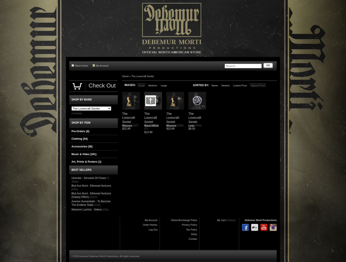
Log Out (153, 229)
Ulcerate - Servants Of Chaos (88, 178)
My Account (100, 65)
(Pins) (198, 125)
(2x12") (93, 197)
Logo (191, 125)
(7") (146, 128)
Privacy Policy (189, 224)
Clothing (79, 138)
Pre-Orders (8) (80, 131)
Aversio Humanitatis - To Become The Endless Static (91, 203)
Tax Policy (191, 229)
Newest (225, 85)
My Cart (221, 220)
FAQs (194, 234)
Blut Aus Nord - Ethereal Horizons (91, 185)
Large (164, 85)
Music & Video (83, 154)
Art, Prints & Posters (86, 161)
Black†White (151, 125)
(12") (135, 125)
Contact (193, 239)
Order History (150, 224)
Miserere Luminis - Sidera (86, 209)
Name (214, 85)
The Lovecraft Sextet (142, 76)
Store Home (79, 65)
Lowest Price (240, 85)
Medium (153, 85)
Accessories (81, 146)
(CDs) (180, 125)
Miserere (127, 125)
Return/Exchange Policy (184, 220)
